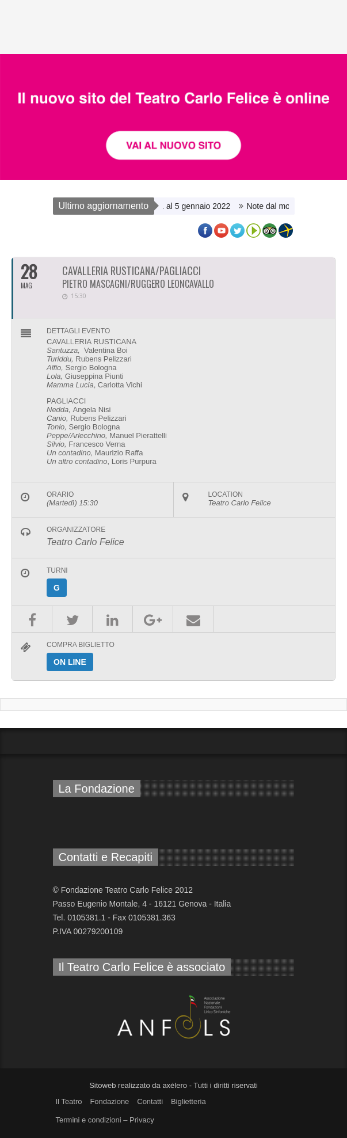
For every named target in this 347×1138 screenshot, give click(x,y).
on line (70, 662)
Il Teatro (69, 1101)
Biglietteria (188, 1101)
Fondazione (109, 1101)
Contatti (150, 1101)
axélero (174, 1085)
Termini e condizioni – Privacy (105, 1120)
